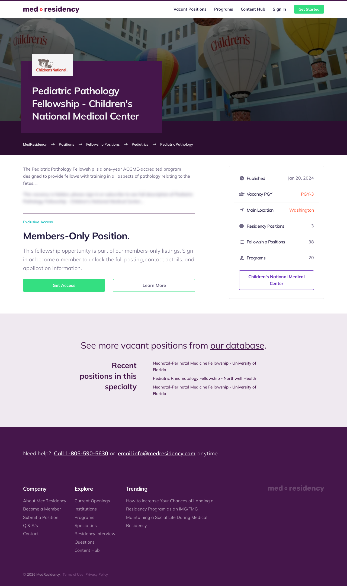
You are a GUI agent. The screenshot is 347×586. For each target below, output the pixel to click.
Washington (301, 210)
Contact (31, 533)
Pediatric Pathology (176, 144)
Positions (66, 144)
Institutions (86, 509)
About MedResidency (44, 500)
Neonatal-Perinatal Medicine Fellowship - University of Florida (204, 366)
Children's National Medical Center (276, 280)
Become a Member (42, 509)
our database (237, 345)
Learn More (154, 285)
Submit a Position (40, 517)
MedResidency (35, 144)
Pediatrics (140, 144)
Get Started (309, 9)
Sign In (279, 9)
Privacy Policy (96, 574)
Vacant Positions (190, 9)
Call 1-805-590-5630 (81, 453)
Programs (223, 9)
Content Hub (253, 9)
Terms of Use (73, 574)
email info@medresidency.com (156, 453)
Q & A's (30, 525)
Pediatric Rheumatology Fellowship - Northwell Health (204, 378)
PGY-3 (307, 194)
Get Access (64, 285)
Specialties (86, 525)
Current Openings (92, 500)
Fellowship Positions (103, 144)
